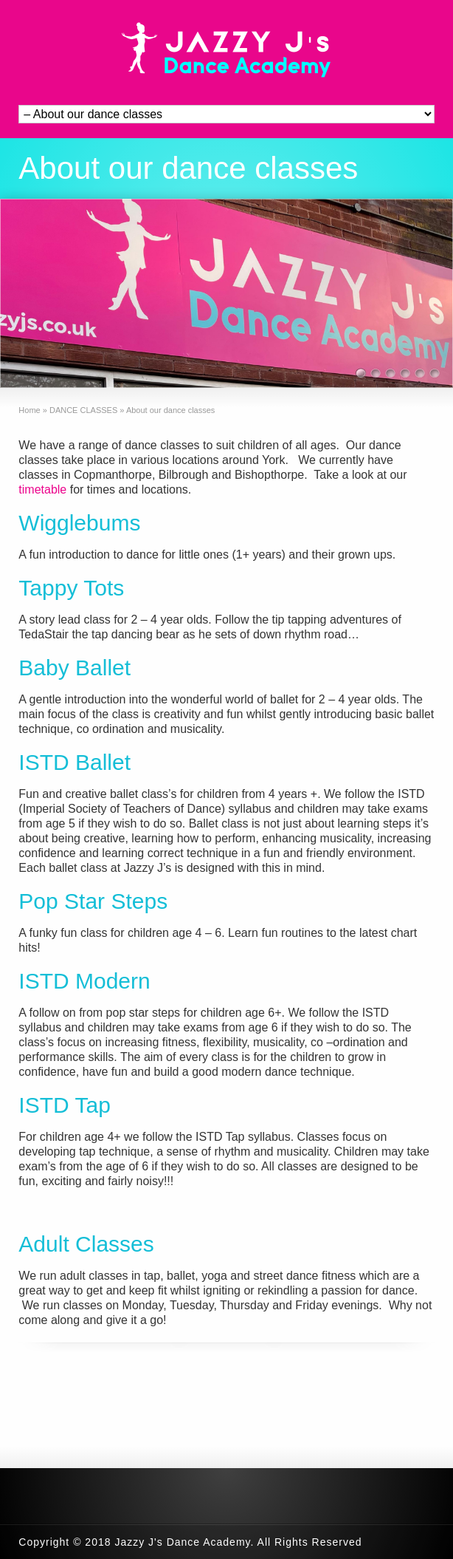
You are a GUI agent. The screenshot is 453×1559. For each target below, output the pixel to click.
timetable (42, 489)
